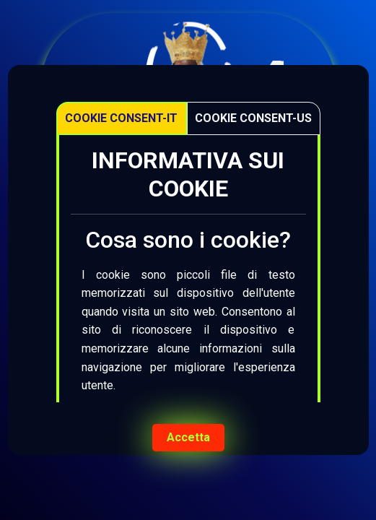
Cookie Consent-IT (121, 118)
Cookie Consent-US (253, 118)
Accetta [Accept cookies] (188, 437)
